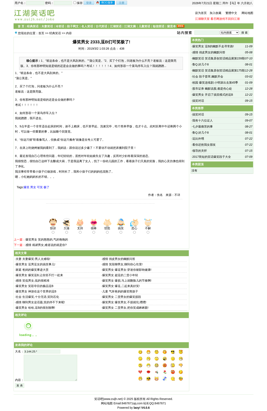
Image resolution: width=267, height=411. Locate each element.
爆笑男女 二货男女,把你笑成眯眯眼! (125, 307)
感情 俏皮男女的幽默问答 (118, 259)
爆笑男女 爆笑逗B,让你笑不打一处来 (39, 275)
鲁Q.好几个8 (200, 64)
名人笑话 (87, 26)
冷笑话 (59, 26)
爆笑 (26, 187)
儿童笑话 (144, 26)
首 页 (21, 26)
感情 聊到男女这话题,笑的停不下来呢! (40, 302)
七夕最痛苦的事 (202, 126)
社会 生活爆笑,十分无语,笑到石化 (37, 296)
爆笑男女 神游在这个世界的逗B (36, 291)
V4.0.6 (145, 407)
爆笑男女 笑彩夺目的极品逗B (34, 286)
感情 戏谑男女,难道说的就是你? (46, 245)
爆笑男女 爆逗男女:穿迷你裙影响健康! (126, 269)
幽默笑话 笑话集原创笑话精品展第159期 (218, 58)
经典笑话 (33, 26)
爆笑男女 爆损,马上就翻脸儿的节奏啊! (126, 280)
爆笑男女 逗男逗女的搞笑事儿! (35, 264)
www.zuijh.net (113, 399)
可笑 (40, 187)
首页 (41, 33)
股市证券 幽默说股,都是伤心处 (212, 88)
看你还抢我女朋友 (204, 144)
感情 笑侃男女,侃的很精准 (32, 280)
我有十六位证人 (202, 120)
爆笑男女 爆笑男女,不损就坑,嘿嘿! (124, 302)
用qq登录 (105, 3)
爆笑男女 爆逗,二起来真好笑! (121, 286)
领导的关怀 (199, 150)
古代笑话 (101, 26)
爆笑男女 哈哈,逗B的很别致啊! (35, 307)
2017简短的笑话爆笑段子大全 (211, 156)
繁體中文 (231, 13)
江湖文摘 (130, 26)
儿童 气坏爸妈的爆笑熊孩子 (120, 291)
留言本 (171, 26)
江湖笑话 (116, 26)
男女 (33, 187)
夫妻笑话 (47, 26)
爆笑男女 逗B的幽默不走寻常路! (213, 46)
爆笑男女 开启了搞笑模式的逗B (212, 94)
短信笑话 (158, 26)
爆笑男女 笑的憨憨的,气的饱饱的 (46, 239)
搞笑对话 (198, 100)
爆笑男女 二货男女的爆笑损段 (121, 296)
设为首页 (201, 13)
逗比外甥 (198, 138)
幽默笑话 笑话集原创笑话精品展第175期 (218, 70)
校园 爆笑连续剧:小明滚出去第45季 (215, 82)
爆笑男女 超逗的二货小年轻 (120, 275)
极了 (46, 187)
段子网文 (73, 26)
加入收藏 (215, 13)
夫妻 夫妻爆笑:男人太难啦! (33, 259)
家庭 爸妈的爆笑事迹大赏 (32, 269)
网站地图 (247, 13)
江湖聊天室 (202, 18)
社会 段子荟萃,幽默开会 (207, 76)
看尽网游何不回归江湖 (225, 18)
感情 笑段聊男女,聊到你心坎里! (122, 264)
